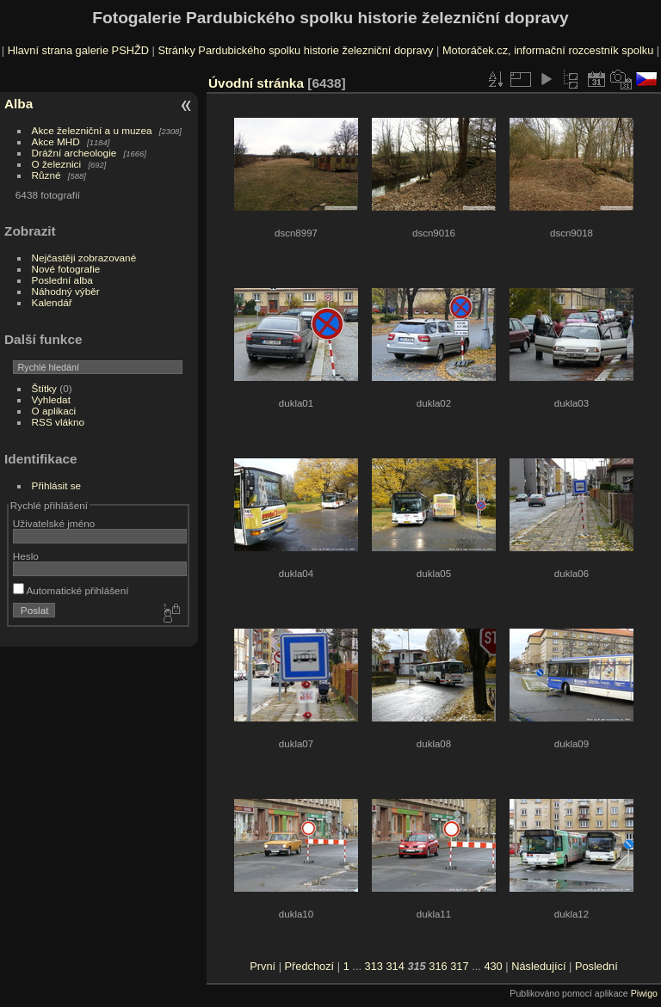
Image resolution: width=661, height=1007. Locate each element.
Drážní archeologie (74, 152)
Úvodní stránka (256, 83)
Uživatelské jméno (54, 523)
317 (459, 966)
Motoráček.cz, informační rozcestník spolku (547, 50)
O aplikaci (54, 410)
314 (395, 966)
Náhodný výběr (66, 291)
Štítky (44, 388)
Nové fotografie (66, 268)
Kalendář (52, 302)
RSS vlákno (58, 421)
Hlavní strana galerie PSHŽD (78, 50)
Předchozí (310, 966)
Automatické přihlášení (71, 590)
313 (374, 966)
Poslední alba (62, 280)
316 (438, 966)
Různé (46, 175)
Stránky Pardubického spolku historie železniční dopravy (295, 50)
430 (493, 966)
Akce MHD (56, 141)
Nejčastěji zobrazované (84, 257)
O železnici (57, 163)
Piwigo (644, 993)
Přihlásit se (57, 485)
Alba (18, 103)
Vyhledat (51, 399)
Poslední (596, 966)
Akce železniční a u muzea (92, 130)
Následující (538, 966)
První (262, 966)
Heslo (26, 556)
